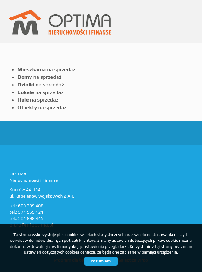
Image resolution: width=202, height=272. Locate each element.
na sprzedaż (46, 69)
